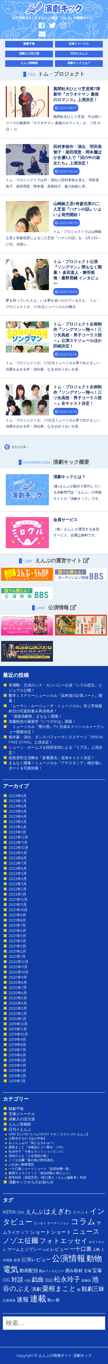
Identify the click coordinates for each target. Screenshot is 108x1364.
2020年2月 (18, 1013)
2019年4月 (17, 1065)
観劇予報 (29, 44)
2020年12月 (19, 961)
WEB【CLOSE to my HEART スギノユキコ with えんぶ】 (49, 1134)
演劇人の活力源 (29, 53)
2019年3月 (17, 1070)
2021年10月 (18, 909)
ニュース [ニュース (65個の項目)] (86, 1231)
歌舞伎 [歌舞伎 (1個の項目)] (86, 1280)
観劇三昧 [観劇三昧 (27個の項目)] (93, 1288)
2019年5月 (17, 1060)
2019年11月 (18, 1029)
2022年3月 (18, 883)
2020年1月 (17, 1018)
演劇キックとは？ (78, 63)
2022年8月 (18, 858)
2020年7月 (18, 987)
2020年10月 (19, 972)
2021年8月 (17, 920)
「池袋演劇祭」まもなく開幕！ (35, 716)
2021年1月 (17, 956)
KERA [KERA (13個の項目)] (9, 1211)
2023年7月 (18, 801)
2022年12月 (18, 837)
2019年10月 (18, 1034)
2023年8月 (18, 795)
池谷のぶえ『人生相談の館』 (29, 1156)
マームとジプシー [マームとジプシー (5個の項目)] (24, 1249)
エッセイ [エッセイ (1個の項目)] (40, 1223)
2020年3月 (18, 1008)
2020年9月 (18, 977)
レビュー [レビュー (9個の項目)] (59, 1249)
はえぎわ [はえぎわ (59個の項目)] (57, 1211)
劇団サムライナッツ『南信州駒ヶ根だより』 (40, 1173)
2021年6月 (17, 930)
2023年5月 (18, 811)
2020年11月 (18, 966)
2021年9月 (17, 915)
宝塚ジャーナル (79, 44)
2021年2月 (17, 951)
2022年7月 (18, 863)
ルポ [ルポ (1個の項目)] (46, 1250)
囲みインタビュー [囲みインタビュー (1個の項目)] (51, 1271)
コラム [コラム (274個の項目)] (83, 1221)
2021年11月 (18, 904)
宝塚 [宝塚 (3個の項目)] (87, 1270)
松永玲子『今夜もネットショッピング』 (37, 1151)
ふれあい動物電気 (21, 1164)
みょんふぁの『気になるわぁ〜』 (32, 1143)
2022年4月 (18, 878)
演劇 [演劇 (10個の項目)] (36, 1289)
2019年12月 (18, 1023)
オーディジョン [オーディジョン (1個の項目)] (58, 1223)
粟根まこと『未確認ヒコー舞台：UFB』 (37, 1147)
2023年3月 (18, 821)
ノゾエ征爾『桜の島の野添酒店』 (32, 1160)
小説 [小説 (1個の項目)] (27, 1280)
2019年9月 (17, 1039)
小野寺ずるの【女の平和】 (28, 1138)
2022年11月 (18, 842)
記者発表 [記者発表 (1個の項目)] (9, 1300)
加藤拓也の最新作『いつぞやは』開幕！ (42, 721)
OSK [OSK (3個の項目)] (20, 1212)
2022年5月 (18, 873)
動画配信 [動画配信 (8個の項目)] (29, 1270)
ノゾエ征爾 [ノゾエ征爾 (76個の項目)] (20, 1240)
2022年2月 (18, 889)
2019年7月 (17, 1049)
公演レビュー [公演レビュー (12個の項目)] (36, 1259)
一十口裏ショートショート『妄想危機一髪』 (40, 1169)
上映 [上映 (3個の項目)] (96, 1249)
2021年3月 (17, 946)
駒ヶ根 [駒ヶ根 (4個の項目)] (54, 1299)
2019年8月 (17, 1044)
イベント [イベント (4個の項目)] (81, 1212)
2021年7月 (17, 925)
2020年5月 (18, 998)
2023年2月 (18, 826)
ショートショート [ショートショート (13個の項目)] (50, 1232)
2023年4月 (18, 816)
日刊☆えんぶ (79, 53)
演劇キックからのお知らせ (31, 1182)
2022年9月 (18, 852)
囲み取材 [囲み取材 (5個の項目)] (74, 1270)
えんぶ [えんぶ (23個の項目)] (34, 1211)
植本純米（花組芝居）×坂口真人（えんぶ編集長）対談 (47, 1177)
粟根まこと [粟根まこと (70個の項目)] (59, 1288)
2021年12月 (18, 899)
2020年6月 (18, 992)
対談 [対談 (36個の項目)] (17, 1279)
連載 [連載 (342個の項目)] (38, 1298)
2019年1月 (17, 1081)
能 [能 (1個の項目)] (78, 1290)
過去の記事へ (16, 447)
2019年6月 (17, 1055)
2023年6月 (18, 806)
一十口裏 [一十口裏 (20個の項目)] (81, 1248)
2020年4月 (18, 1003)
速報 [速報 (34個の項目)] (23, 1299)
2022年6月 (18, 868)
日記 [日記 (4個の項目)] (49, 1280)
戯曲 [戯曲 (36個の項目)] (38, 1279)
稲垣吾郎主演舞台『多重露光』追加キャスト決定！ (52, 757)
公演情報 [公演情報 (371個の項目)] (68, 1258)
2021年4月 (17, 941)
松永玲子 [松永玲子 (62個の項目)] (67, 1279)
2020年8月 (18, 982)
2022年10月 (19, 847)
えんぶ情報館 (29, 63)
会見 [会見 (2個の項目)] (17, 1260)
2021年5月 (17, 935)
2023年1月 (17, 832)
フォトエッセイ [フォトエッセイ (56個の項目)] (63, 1240)
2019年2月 (17, 1075)
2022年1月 (17, 894)
